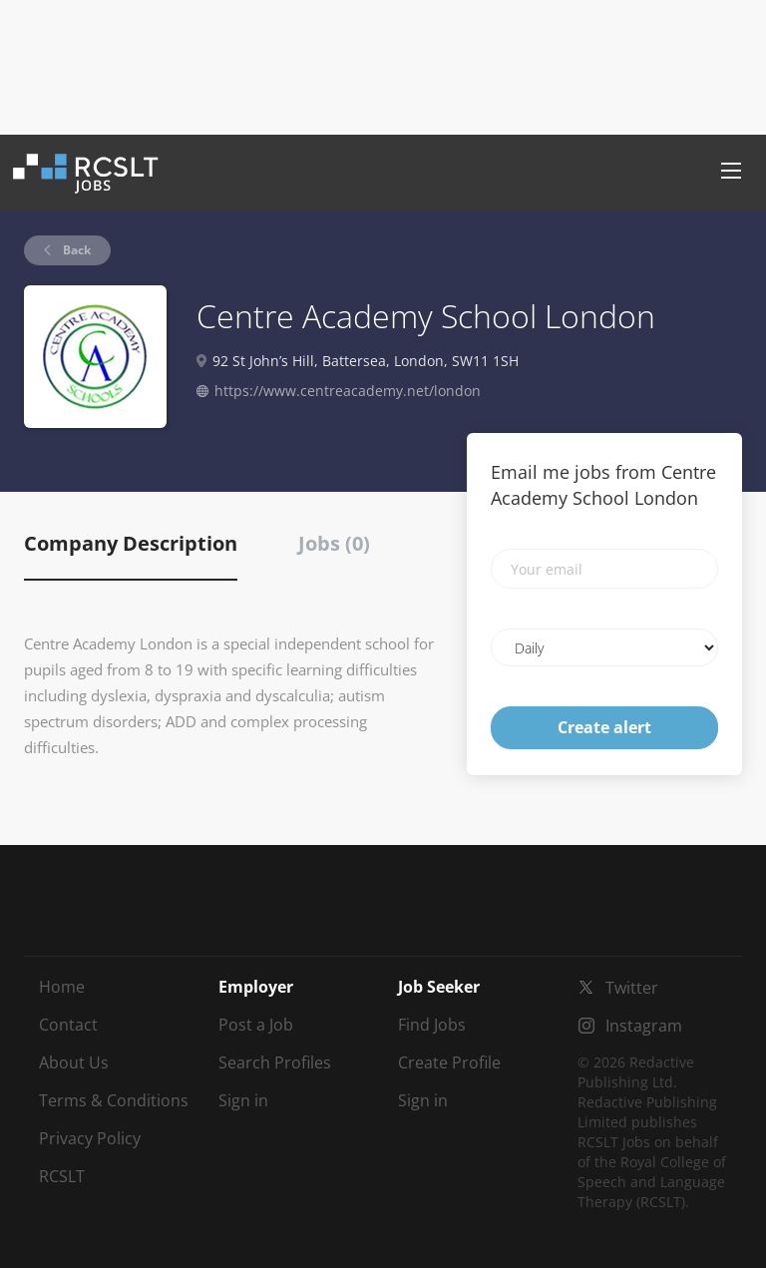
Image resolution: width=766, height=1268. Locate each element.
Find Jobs (432, 1025)
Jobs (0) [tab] (334, 543)
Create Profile (449, 1062)
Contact (68, 1025)
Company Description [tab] (130, 543)
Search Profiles (274, 1062)
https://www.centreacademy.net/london (347, 390)
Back (75, 249)
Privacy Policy (90, 1138)
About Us (74, 1062)
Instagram (643, 1026)
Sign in (243, 1100)
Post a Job (255, 1025)
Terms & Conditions (114, 1100)
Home (62, 987)
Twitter (631, 988)
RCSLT (62, 1176)
